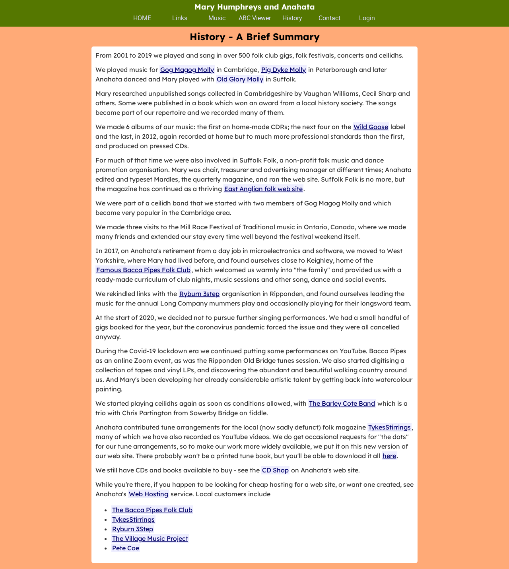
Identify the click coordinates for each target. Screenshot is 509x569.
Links (179, 18)
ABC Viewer (255, 18)
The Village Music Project (150, 538)
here (389, 456)
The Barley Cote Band (342, 403)
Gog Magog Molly (187, 70)
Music (216, 18)
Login (367, 18)
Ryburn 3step (199, 294)
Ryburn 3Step (132, 529)
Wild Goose (371, 127)
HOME (142, 18)
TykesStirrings (389, 427)
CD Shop (275, 470)
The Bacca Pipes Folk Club (152, 510)
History (292, 18)
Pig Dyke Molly (283, 70)
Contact (329, 18)
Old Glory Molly (240, 79)
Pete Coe (125, 548)
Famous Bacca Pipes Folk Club (143, 270)
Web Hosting (148, 494)
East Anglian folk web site (263, 189)
